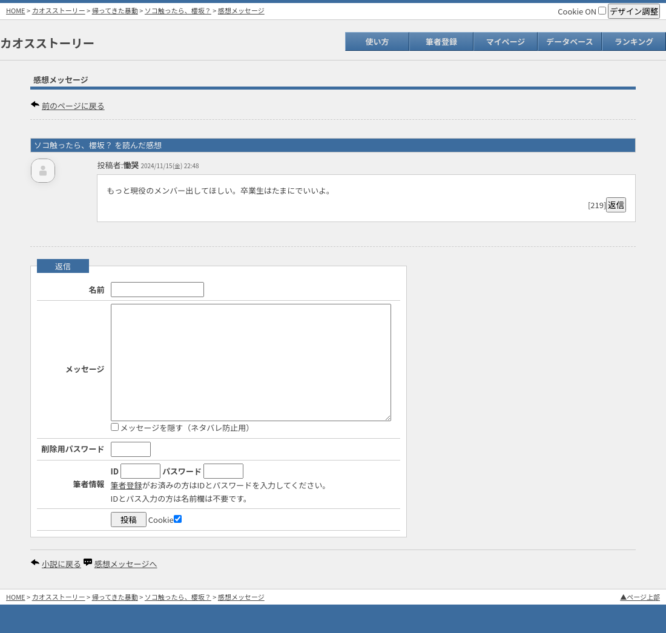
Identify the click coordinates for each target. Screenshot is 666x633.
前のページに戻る (73, 105)
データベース (569, 41)
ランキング (634, 41)
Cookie (165, 519)
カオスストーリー (58, 10)
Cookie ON (582, 11)
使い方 (377, 41)
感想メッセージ (241, 10)
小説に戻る (61, 563)
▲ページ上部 (640, 597)
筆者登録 (441, 41)
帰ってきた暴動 (115, 10)
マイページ (506, 41)
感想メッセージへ (125, 563)
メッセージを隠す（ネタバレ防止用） (182, 427)
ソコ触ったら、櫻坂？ (178, 10)
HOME (15, 10)
